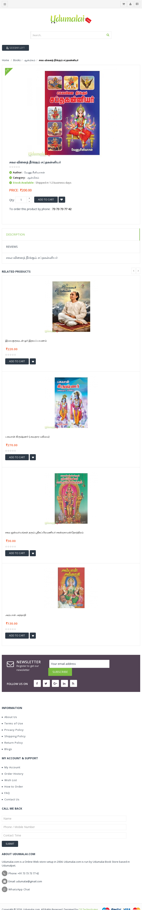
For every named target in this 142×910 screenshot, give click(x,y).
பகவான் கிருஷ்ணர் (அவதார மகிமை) (27, 436)
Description (15, 234)
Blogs (7, 741)
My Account (11, 759)
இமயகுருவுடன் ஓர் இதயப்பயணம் (26, 340)
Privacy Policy (13, 722)
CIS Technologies (88, 901)
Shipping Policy (14, 728)
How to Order (12, 778)
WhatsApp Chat (19, 881)
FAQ (6, 785)
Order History (13, 765)
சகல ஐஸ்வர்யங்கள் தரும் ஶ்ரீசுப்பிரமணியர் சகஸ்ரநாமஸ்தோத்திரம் (44, 532)
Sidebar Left (15, 48)
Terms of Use (12, 715)
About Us (9, 709)
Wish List (9, 772)
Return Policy (12, 734)
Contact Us (11, 791)
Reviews (12, 247)
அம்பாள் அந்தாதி (15, 615)
